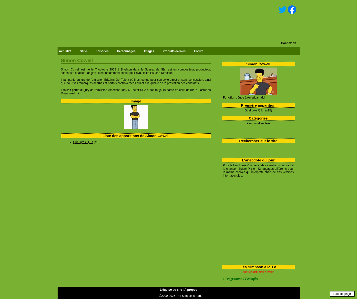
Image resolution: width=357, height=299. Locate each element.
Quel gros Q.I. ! (254, 110)
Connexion (288, 43)
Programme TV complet (241, 279)
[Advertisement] (257, 220)
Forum (198, 51)
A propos (190, 289)
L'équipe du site (171, 289)
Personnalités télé (258, 123)
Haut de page (342, 294)
